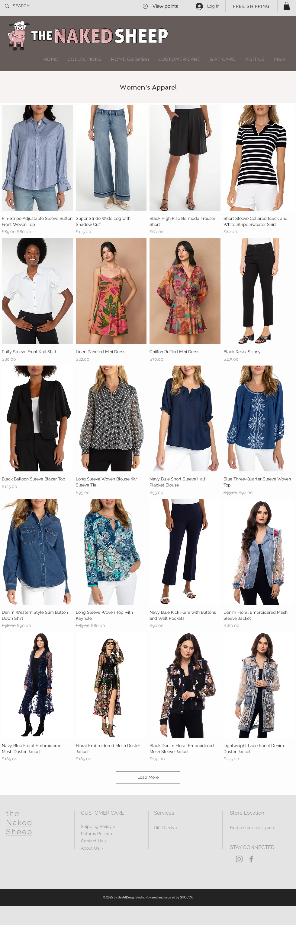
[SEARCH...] (33, 6)
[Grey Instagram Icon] (239, 858)
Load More (148, 777)
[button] (286, 6)
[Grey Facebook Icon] (251, 858)
